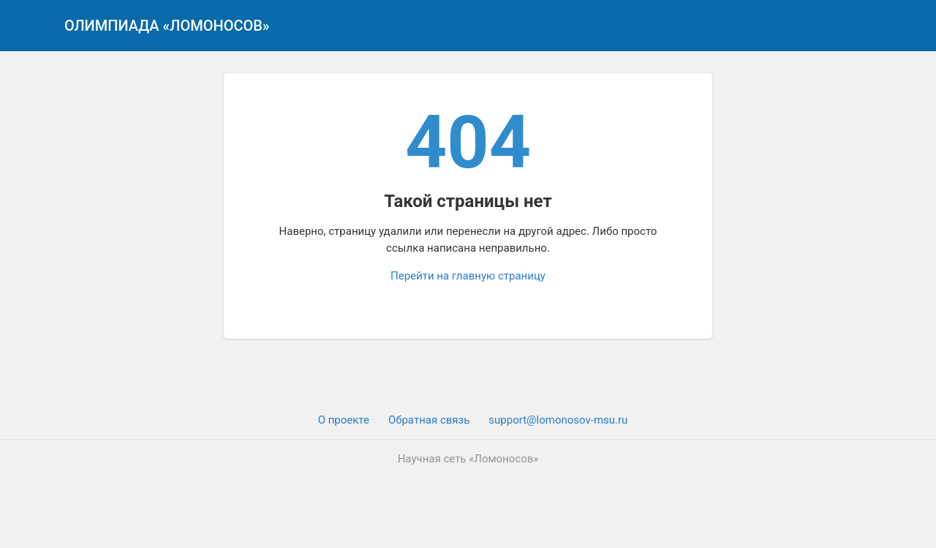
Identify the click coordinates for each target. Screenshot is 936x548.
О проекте (343, 420)
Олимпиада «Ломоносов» (167, 25)
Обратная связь (428, 420)
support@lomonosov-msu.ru (557, 420)
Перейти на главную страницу (468, 275)
